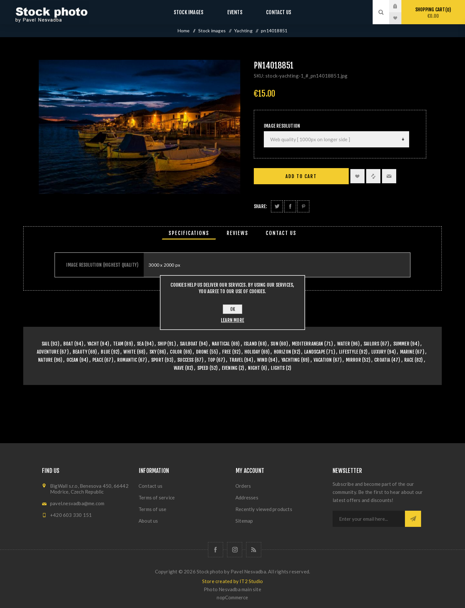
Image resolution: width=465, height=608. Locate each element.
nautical (221, 344)
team (118, 344)
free (226, 352)
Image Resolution (282, 126)
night (254, 368)
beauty (80, 352)
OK (232, 309)
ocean (72, 360)
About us (148, 521)
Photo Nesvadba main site (232, 589)
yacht (93, 344)
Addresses (246, 497)
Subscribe (413, 519)
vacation (323, 360)
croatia (382, 360)
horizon (282, 352)
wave (179, 368)
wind (262, 360)
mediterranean (307, 344)
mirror (353, 360)
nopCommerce (232, 597)
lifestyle (348, 352)
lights (277, 368)
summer (401, 344)
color (176, 352)
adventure (48, 352)
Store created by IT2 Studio (232, 581)
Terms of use (152, 509)
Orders (243, 486)
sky (153, 352)
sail (46, 344)
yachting (290, 360)
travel (236, 360)
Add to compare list (373, 176)
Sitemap (244, 521)
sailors (371, 344)
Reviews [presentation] (237, 233)
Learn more (232, 320)
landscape (314, 352)
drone (202, 352)
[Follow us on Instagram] (234, 549)
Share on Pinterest (303, 206)
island (250, 344)
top (211, 360)
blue (105, 352)
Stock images (194, 12)
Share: (260, 206)
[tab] (189, 233)
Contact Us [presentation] (281, 233)
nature (45, 360)
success (185, 360)
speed (203, 368)
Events (235, 12)
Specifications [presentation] (189, 233)
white (129, 352)
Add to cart (301, 176)
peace (97, 360)
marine (407, 352)
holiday (252, 352)
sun (274, 344)
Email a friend (389, 176)
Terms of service (157, 497)
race (409, 360)
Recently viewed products (263, 509)
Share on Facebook (290, 206)
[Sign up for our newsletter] (369, 519)
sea (140, 344)
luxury (378, 352)
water (343, 344)
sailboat (189, 344)
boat (68, 344)
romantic (127, 360)
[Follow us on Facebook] (215, 549)
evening (229, 368)
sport (157, 360)
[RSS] (253, 549)
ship (162, 344)
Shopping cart (433, 12)
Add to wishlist (357, 176)
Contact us (272, 12)
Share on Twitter (277, 206)
